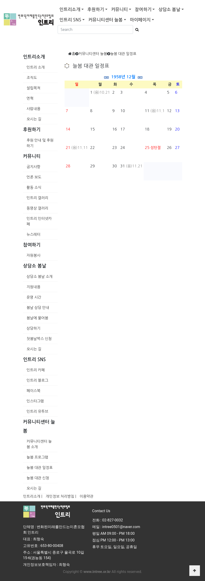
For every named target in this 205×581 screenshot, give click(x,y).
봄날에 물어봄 (37, 318)
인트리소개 (69, 9)
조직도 (32, 77)
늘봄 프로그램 (37, 457)
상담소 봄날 (169, 9)
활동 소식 (34, 187)
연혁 (30, 98)
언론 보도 (34, 177)
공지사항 (33, 166)
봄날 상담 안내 (38, 307)
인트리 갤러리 (37, 198)
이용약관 (86, 496)
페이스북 (33, 390)
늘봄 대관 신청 (38, 478)
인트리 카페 (36, 370)
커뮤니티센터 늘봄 (105, 20)
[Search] (95, 29)
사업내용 (33, 108)
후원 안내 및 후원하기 (40, 143)
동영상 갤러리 (37, 208)
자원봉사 (33, 255)
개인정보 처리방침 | (61, 496)
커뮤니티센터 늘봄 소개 (39, 444)
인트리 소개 (36, 67)
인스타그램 (35, 401)
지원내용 (33, 287)
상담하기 (33, 328)
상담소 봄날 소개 (40, 276)
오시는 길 (34, 119)
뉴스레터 (33, 234)
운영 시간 (34, 297)
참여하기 (143, 9)
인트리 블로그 (37, 380)
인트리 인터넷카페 (39, 221)
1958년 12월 (123, 77)
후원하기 (95, 9)
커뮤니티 (119, 9)
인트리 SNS (70, 20)
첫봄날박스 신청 (39, 338)
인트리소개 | (32, 496)
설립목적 (33, 88)
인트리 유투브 (37, 411)
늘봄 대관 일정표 (40, 467)
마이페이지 (140, 20)
